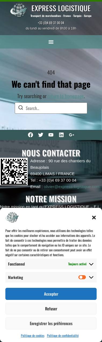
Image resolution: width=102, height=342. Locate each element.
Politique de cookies (32, 335)
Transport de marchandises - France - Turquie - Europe (61, 16)
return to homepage (66, 96)
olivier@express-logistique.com (72, 186)
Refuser (51, 308)
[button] (94, 217)
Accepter (51, 294)
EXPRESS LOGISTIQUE (61, 8)
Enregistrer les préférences (51, 323)
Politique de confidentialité (63, 335)
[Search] (21, 108)
